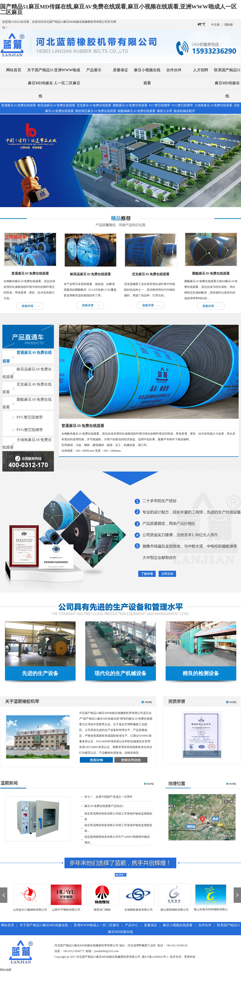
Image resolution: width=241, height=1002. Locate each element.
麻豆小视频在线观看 (147, 76)
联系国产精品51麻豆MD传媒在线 (227, 83)
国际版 (228, 24)
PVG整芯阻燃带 (30, 430)
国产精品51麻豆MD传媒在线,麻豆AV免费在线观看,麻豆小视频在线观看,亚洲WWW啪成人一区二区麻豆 (118, 9)
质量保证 (120, 70)
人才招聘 (200, 70)
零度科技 (189, 956)
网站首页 (13, 70)
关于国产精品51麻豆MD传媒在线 (40, 83)
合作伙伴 (173, 70)
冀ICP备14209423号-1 (155, 956)
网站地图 (5, 969)
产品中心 (131, 925)
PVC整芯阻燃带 (30, 417)
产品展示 (93, 70)
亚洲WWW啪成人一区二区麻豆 (67, 76)
